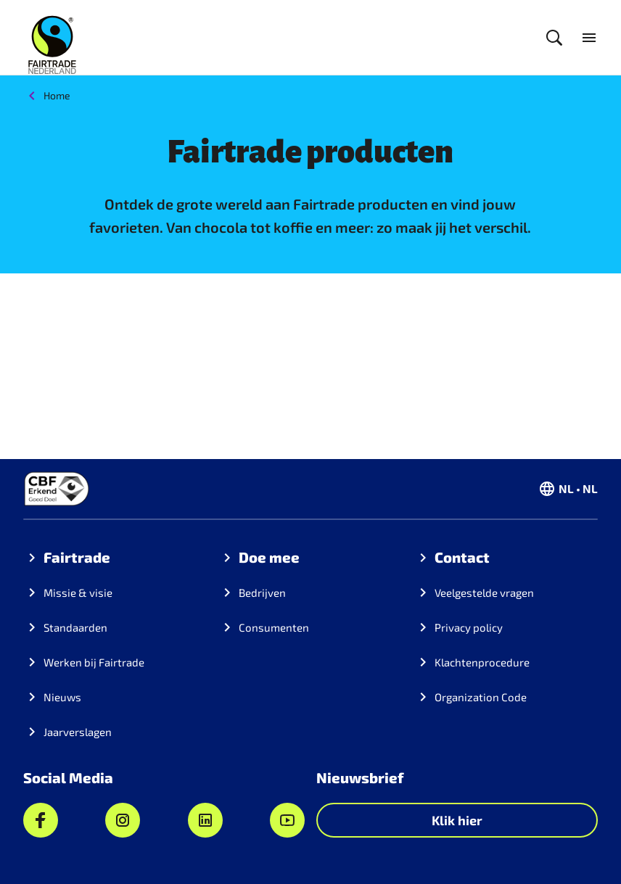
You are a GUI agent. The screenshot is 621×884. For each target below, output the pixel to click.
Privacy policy (469, 627)
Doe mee (269, 557)
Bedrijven (262, 592)
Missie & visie (78, 592)
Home (57, 95)
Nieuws (62, 696)
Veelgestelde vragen (484, 592)
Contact (462, 557)
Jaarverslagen (78, 731)
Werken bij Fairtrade (94, 662)
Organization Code (481, 696)
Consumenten (274, 627)
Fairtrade (77, 557)
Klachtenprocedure (482, 662)
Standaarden (75, 627)
